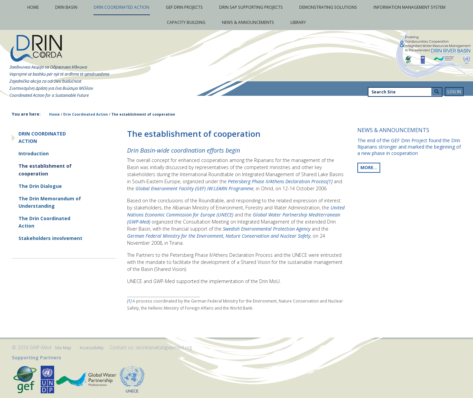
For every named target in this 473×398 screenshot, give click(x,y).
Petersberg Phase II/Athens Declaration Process (277, 181)
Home (54, 114)
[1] (330, 181)
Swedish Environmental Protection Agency (266, 229)
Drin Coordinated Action (85, 114)
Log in (454, 91)
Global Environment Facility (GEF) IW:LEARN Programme (194, 188)
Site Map (63, 348)
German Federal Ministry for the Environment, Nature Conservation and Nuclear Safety (218, 236)
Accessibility (92, 348)
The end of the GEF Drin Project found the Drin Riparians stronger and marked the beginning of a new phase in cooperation (409, 146)
